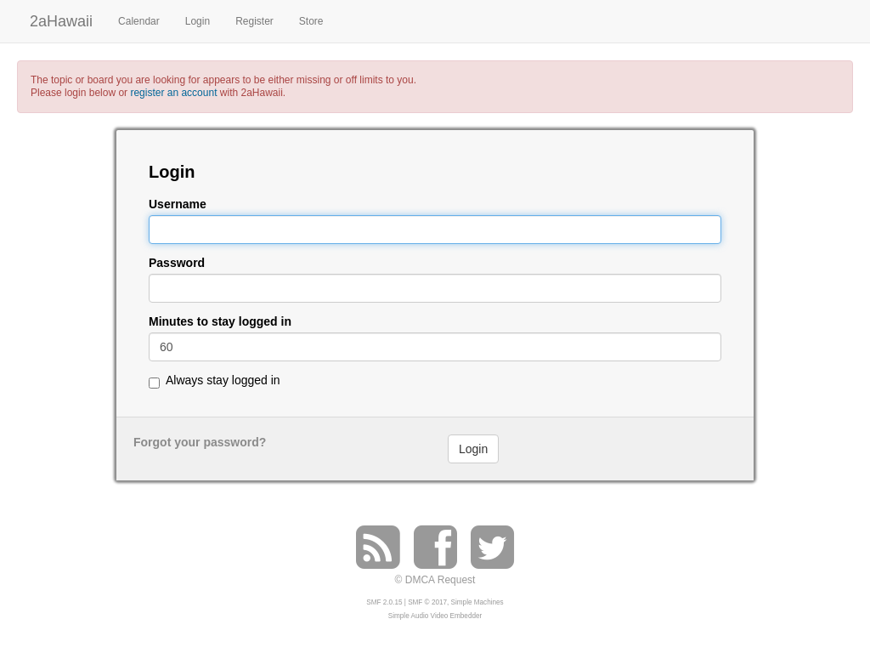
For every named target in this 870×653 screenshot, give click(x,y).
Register (254, 21)
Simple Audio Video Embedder (435, 616)
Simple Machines (477, 602)
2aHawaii (61, 19)
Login (197, 21)
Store (311, 21)
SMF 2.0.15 (384, 602)
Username (177, 204)
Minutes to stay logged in (220, 321)
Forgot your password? (199, 442)
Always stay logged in (223, 380)
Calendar (139, 21)
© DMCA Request (435, 580)
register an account (173, 93)
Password (177, 263)
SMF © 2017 (427, 602)
